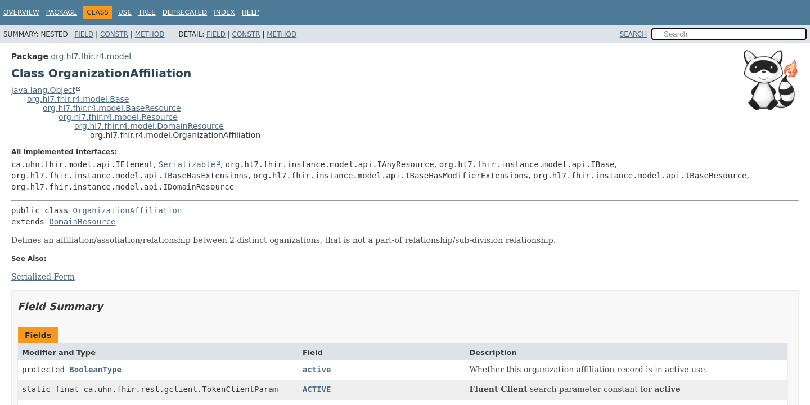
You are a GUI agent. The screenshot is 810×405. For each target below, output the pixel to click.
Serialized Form (43, 276)
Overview (21, 12)
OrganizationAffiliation (127, 210)
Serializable (187, 164)
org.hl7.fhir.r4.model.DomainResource (149, 126)
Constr (114, 34)
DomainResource (82, 221)
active (317, 369)
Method (150, 34)
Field (83, 34)
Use (125, 12)
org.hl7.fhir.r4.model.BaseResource (112, 108)
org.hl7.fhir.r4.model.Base (78, 99)
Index (224, 12)
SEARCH (633, 34)
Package (61, 12)
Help (250, 12)
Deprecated (185, 12)
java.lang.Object (43, 90)
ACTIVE (317, 389)
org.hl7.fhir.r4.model (91, 56)
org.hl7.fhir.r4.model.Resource (118, 117)
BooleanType (95, 369)
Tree (147, 12)
